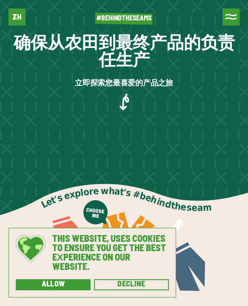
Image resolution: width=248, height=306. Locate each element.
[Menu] (230, 17)
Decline (131, 284)
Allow (53, 284)
